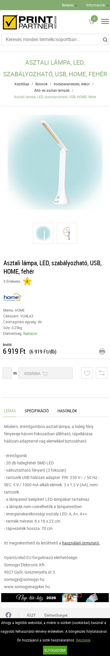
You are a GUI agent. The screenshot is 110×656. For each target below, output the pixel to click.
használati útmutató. (81, 543)
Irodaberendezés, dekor (72, 84)
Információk (95, 5)
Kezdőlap (22, 84)
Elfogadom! (55, 650)
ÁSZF (31, 615)
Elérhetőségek (56, 615)
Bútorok (41, 84)
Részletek (83, 640)
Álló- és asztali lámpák (52, 90)
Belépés (68, 5)
